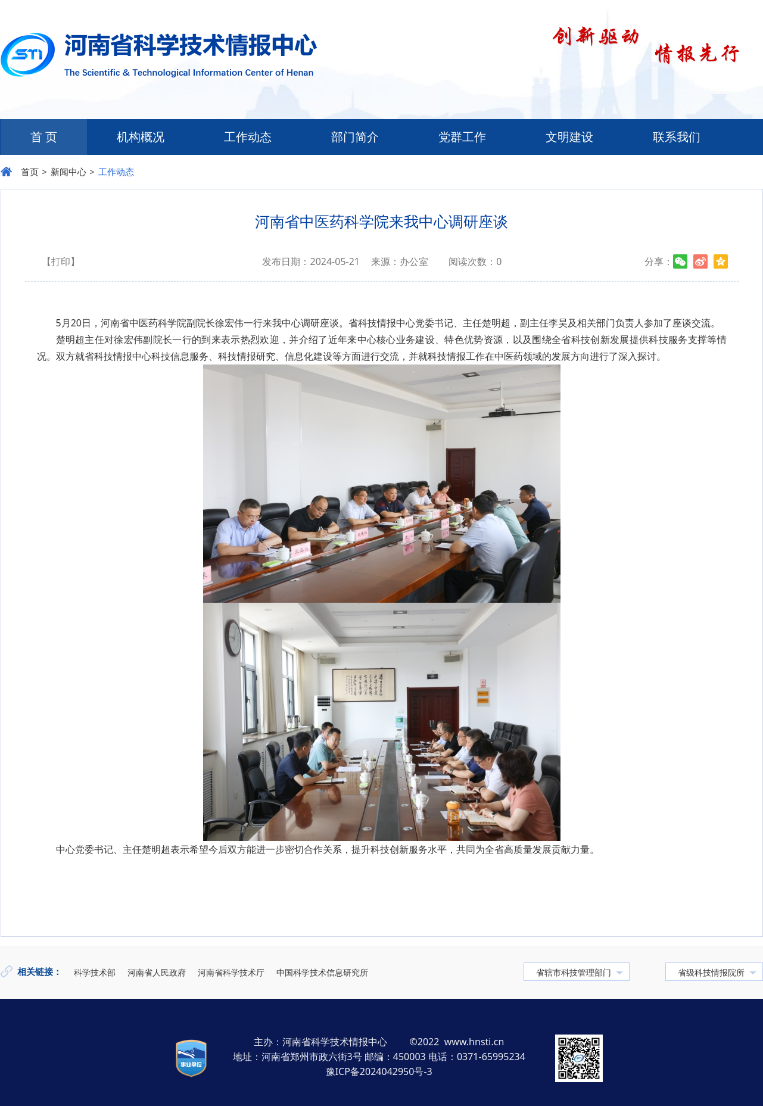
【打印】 (61, 261)
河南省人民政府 (156, 972)
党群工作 (462, 137)
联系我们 (676, 137)
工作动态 (248, 137)
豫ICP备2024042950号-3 (379, 1071)
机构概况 (140, 137)
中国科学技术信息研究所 (322, 972)
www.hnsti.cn (474, 1041)
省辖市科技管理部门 (573, 972)
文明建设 (569, 137)
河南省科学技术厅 (231, 972)
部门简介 (355, 137)
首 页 (43, 137)
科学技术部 (95, 972)
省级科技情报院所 (711, 972)
